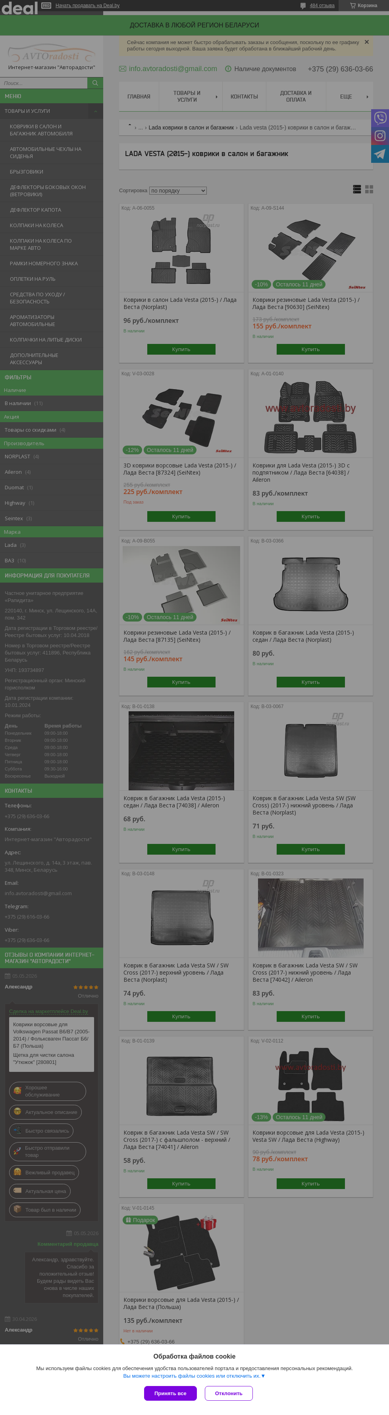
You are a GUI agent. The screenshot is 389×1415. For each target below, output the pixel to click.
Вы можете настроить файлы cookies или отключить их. (191, 1376)
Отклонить (229, 1393)
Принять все (170, 1393)
